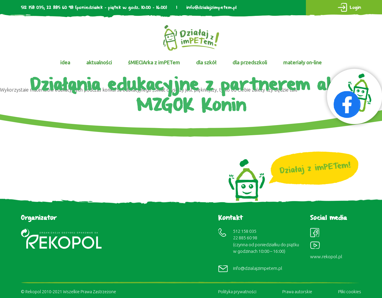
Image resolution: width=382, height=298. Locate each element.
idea (65, 62)
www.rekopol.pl (326, 256)
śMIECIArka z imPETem (154, 62)
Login (355, 7)
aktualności (99, 62)
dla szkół (206, 62)
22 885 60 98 (60, 7)
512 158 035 (32, 7)
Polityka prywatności (237, 291)
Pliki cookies (349, 291)
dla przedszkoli (249, 62)
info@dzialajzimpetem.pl (211, 7)
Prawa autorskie (297, 291)
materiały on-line (302, 62)
